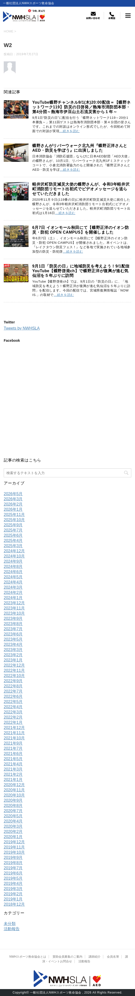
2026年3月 (13, 499)
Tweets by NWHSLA (22, 328)
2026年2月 (13, 504)
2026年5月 (13, 494)
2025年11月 (14, 514)
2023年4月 (13, 644)
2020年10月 (14, 795)
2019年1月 (13, 899)
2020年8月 (13, 805)
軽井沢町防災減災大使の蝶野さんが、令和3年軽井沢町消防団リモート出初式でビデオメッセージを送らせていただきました (81, 189)
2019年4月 (13, 883)
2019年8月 (13, 863)
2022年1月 (13, 722)
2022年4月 (13, 707)
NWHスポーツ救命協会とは (27, 956)
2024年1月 (13, 598)
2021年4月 (13, 764)
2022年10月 (14, 676)
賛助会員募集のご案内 (67, 956)
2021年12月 (14, 728)
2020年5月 (13, 816)
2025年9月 (13, 525)
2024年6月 (13, 572)
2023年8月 (13, 624)
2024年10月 (14, 556)
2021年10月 (14, 738)
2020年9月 (13, 800)
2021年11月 (14, 733)
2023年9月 (13, 618)
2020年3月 (13, 826)
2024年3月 (13, 587)
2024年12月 (14, 551)
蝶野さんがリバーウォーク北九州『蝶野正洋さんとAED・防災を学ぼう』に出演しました (79, 148)
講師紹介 (95, 956)
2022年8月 (13, 686)
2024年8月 (13, 566)
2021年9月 (13, 743)
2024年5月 (13, 577)
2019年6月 (13, 873)
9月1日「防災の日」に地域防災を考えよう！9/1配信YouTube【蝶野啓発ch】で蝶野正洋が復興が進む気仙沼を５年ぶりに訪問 (81, 271)
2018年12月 (14, 904)
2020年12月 (14, 785)
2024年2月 (13, 592)
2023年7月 (13, 629)
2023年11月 (14, 608)
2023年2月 (13, 655)
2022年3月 (13, 712)
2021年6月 (13, 754)
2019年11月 (14, 847)
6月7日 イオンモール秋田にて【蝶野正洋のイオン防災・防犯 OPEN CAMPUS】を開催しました (80, 229)
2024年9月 (13, 561)
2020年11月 (14, 790)
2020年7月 (13, 811)
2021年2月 (13, 774)
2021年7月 (13, 748)
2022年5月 (13, 702)
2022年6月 (13, 696)
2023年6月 (13, 634)
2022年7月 (13, 691)
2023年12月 (14, 603)
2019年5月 (13, 878)
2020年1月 (13, 837)
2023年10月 (14, 613)
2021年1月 (13, 779)
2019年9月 (13, 857)
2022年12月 (14, 665)
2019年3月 (13, 889)
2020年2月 (13, 831)
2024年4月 (13, 582)
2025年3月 (13, 546)
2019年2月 (13, 894)
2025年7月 (13, 530)
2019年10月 (14, 852)
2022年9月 (13, 681)
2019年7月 (13, 868)
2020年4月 (13, 821)
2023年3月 (13, 650)
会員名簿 (113, 956)
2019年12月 (14, 842)
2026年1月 (13, 509)
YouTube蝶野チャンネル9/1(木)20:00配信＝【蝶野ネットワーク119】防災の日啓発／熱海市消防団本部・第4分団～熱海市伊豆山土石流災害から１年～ (81, 107)
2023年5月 (13, 639)
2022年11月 (14, 670)
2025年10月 (14, 520)
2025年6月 (13, 535)
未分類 (10, 924)
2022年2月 (13, 717)
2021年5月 (13, 759)
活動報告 (12, 929)
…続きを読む (69, 131)
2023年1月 (13, 660)
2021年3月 (13, 769)
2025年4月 (13, 540)
